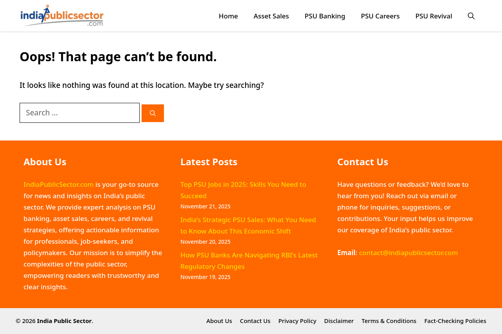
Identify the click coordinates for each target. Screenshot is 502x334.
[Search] (153, 113)
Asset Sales (271, 15)
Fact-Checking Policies (455, 321)
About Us (219, 321)
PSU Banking (325, 15)
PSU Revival (433, 15)
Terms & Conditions (389, 321)
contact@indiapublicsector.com (408, 252)
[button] (471, 16)
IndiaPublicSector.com (59, 184)
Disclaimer (339, 321)
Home (228, 15)
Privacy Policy (297, 321)
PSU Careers (380, 15)
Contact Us (255, 321)
